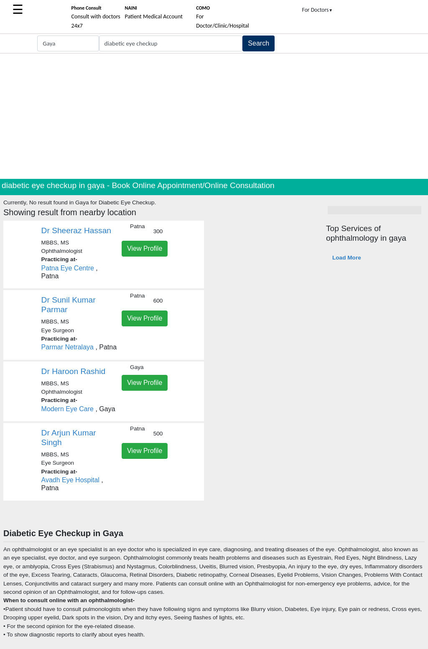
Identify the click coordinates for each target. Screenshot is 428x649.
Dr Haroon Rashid (73, 371)
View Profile (144, 248)
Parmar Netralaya (67, 347)
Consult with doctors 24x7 (95, 17)
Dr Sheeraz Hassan (76, 230)
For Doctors (317, 9)
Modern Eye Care (67, 408)
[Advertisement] (214, 116)
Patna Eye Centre (67, 268)
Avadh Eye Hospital (70, 480)
